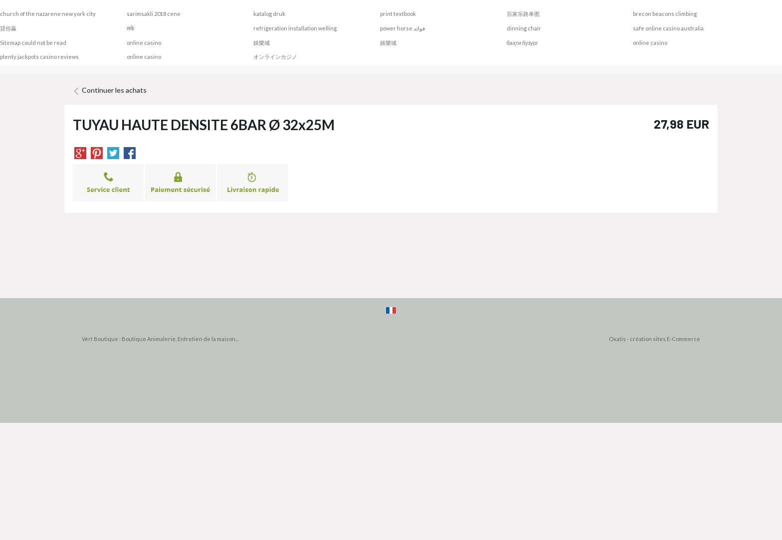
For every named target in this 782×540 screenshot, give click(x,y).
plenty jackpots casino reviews (39, 56)
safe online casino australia (668, 28)
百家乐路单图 (523, 13)
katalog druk (269, 13)
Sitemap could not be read (33, 42)
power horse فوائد (402, 28)
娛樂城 (261, 42)
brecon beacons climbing (665, 13)
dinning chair (524, 28)
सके (130, 28)
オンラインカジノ (275, 56)
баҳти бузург (522, 42)
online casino (144, 42)
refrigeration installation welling (295, 28)
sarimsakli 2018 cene (154, 13)
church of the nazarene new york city (48, 13)
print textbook (398, 13)
